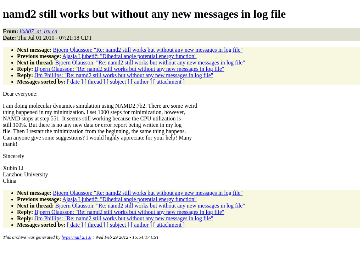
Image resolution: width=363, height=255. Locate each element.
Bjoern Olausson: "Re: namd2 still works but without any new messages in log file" (147, 50)
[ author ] (141, 82)
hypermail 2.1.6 (76, 237)
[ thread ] (94, 82)
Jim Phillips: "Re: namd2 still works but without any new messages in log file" (123, 75)
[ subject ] (118, 82)
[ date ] (75, 82)
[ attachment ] (169, 82)
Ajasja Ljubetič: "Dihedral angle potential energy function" (129, 56)
